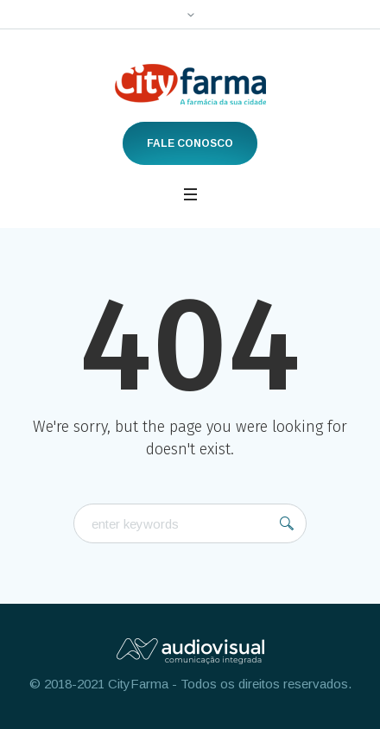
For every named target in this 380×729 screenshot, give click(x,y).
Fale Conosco (190, 143)
